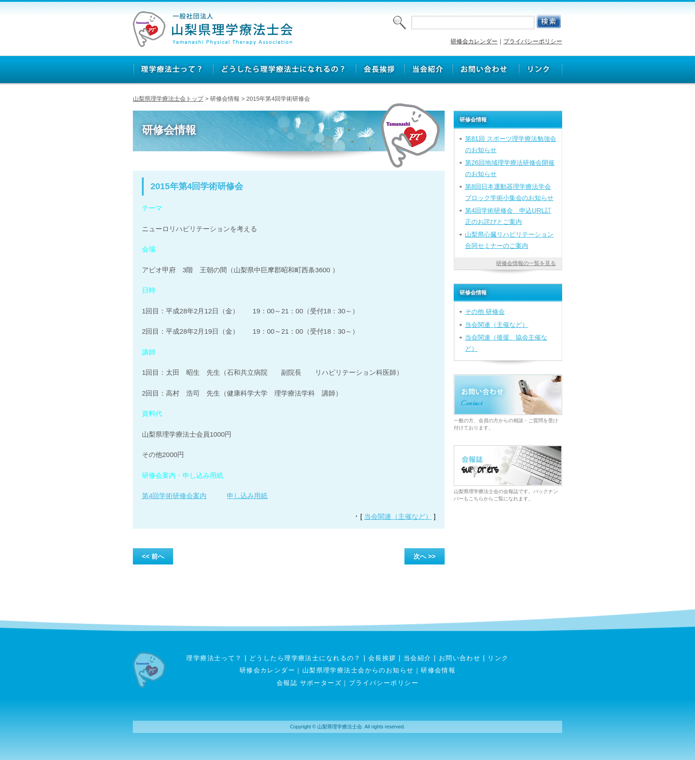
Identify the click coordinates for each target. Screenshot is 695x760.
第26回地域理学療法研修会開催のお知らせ (509, 168)
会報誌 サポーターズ (309, 682)
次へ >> (424, 556)
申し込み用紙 (247, 495)
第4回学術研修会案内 (174, 495)
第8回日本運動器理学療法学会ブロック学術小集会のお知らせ (509, 192)
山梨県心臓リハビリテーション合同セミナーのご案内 (509, 240)
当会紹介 (418, 658)
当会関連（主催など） (398, 516)
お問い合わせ (460, 658)
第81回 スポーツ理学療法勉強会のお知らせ (510, 144)
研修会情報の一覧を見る (526, 263)
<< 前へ (153, 556)
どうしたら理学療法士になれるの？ (305, 658)
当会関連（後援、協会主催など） (506, 343)
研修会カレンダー (474, 41)
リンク (498, 658)
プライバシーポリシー (532, 41)
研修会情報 (438, 670)
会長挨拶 (382, 658)
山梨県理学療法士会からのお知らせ (358, 670)
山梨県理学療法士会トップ (168, 98)
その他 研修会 (485, 311)
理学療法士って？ (214, 658)
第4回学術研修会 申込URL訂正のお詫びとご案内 (508, 216)
